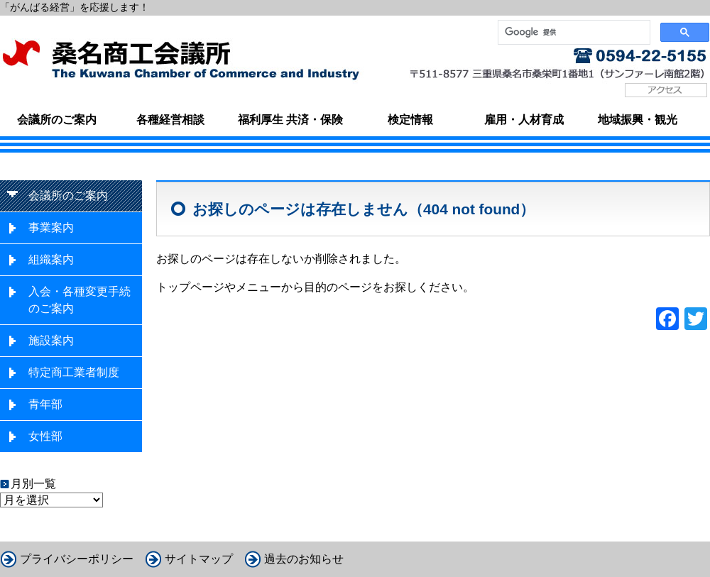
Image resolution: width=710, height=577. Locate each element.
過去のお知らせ (304, 559)
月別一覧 (33, 484)
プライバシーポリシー (76, 559)
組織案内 (51, 259)
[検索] (572, 32)
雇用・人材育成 (524, 120)
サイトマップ (199, 559)
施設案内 (51, 340)
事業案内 (51, 227)
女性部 (45, 436)
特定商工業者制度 (73, 372)
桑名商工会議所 (195, 58)
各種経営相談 (170, 120)
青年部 (45, 404)
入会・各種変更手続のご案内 (79, 299)
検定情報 (410, 120)
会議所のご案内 (57, 120)
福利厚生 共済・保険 (290, 120)
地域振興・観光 (637, 120)
